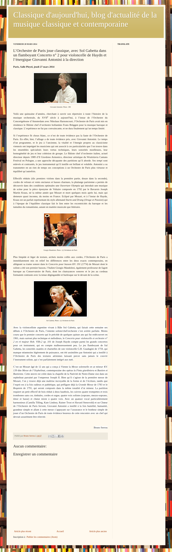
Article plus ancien (98, 531)
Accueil (60, 531)
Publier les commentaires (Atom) (42, 537)
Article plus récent (22, 531)
